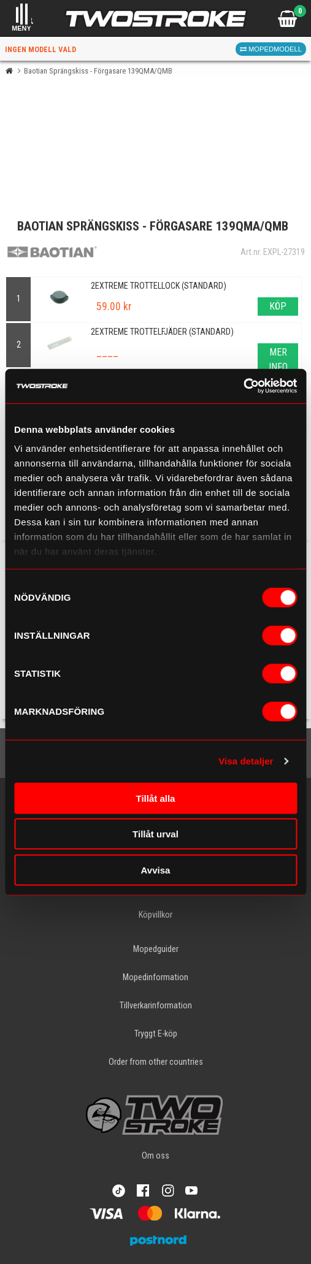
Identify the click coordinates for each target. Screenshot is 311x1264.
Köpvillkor (155, 915)
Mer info (278, 359)
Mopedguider (156, 949)
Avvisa (156, 869)
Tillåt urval (155, 834)
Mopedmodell (271, 49)
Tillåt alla (155, 798)
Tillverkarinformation (156, 1005)
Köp (277, 306)
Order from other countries (156, 1062)
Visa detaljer (245, 761)
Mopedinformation (155, 977)
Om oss (155, 1156)
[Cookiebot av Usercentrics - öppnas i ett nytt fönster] (243, 386)
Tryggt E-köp (155, 1034)
